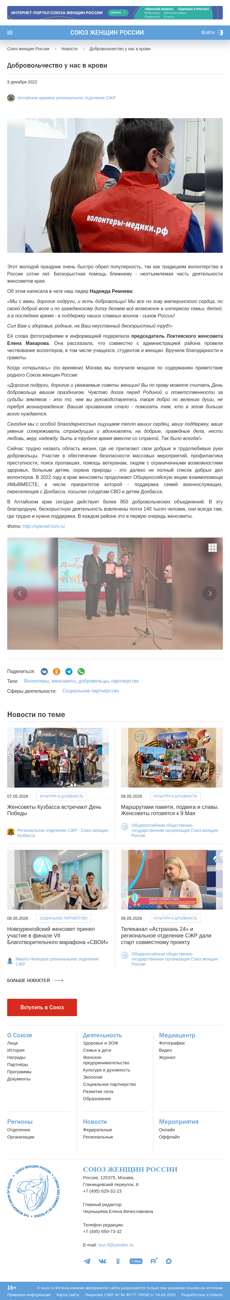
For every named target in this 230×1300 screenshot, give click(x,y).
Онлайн (167, 1129)
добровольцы (93, 681)
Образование (97, 1098)
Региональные (98, 1136)
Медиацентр (177, 1035)
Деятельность (102, 1035)
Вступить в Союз (42, 1007)
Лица (12, 1042)
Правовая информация (29, 1295)
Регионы (20, 1122)
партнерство (124, 681)
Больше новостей (35, 980)
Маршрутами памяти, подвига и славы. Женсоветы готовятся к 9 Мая (170, 810)
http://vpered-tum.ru (44, 526)
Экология (92, 1077)
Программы (19, 1071)
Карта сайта (68, 1295)
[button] (20, 593)
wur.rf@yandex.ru (116, 1244)
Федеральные (97, 1129)
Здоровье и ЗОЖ (100, 1042)
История (16, 1050)
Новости (95, 1122)
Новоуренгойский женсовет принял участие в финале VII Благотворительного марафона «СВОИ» (57, 935)
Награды (16, 1057)
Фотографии (172, 1042)
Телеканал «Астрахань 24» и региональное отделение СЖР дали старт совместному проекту (166, 935)
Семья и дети (97, 1050)
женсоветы (63, 681)
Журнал (167, 1057)
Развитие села (98, 1091)
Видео (165, 1050)
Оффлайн (169, 1136)
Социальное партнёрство (90, 690)
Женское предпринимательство (106, 1060)
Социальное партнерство (109, 1084)
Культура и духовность (61, 796)
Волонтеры (36, 681)
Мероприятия (179, 1122)
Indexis (216, 1295)
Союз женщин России (107, 32)
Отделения (18, 1129)
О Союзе (19, 1035)
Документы (18, 1078)
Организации (20, 1136)
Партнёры (17, 1064)
